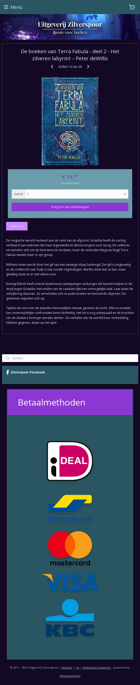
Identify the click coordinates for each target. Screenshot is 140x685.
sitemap (66, 667)
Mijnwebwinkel (70, 676)
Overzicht (17, 226)
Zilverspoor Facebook (25, 372)
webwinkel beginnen (97, 667)
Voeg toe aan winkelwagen (70, 206)
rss (77, 667)
